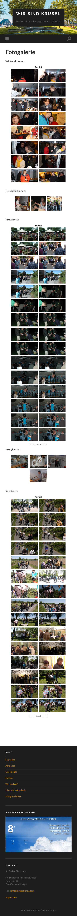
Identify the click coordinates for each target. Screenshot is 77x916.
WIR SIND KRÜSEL (38, 13)
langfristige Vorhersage (38, 850)
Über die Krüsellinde (15, 790)
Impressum (11, 897)
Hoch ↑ (52, 910)
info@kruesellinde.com (22, 890)
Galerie (9, 777)
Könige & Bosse (13, 796)
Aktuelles (10, 765)
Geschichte (11, 771)
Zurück (38, 67)
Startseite (10, 759)
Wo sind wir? (11, 784)
